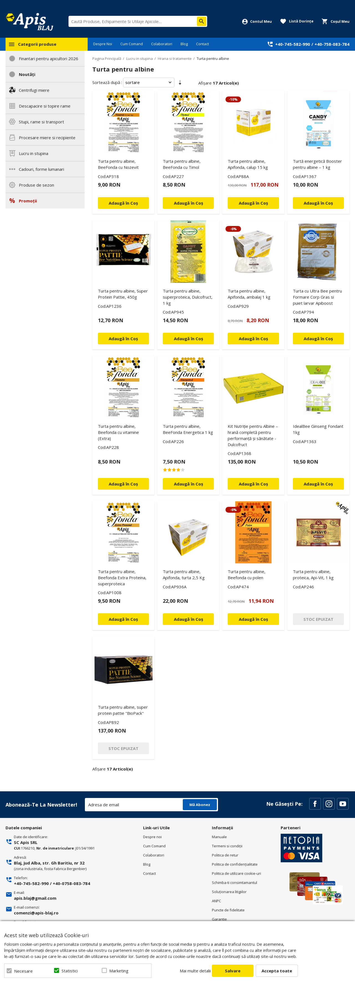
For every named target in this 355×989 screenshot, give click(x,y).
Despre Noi (102, 43)
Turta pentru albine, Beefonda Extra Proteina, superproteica (122, 577)
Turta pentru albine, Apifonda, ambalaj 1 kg (249, 294)
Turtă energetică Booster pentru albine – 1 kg (317, 164)
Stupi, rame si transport (41, 121)
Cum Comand (131, 43)
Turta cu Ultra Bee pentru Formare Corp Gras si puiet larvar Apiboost (317, 297)
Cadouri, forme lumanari (41, 169)
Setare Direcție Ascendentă (180, 83)
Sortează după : (107, 82)
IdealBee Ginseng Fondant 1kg (318, 429)
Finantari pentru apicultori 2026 (48, 58)
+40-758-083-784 (332, 44)
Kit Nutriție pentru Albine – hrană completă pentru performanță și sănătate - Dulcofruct (253, 435)
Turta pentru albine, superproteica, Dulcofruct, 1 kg (187, 297)
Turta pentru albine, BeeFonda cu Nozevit (118, 164)
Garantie (219, 919)
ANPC (216, 900)
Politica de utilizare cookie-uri (236, 873)
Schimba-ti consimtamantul (234, 882)
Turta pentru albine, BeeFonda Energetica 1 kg (188, 429)
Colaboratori (161, 43)
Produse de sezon (36, 185)
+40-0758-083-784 (71, 883)
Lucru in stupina (33, 153)
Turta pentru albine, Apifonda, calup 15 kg (248, 164)
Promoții (28, 201)
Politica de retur (225, 855)
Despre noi (152, 836)
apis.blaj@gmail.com (35, 898)
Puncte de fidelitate (228, 909)
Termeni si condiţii (227, 845)
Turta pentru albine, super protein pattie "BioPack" (123, 710)
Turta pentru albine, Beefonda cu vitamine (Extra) (118, 432)
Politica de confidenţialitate (235, 864)
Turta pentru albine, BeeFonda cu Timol (182, 164)
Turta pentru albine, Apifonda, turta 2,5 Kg (184, 574)
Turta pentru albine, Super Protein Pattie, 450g (123, 294)
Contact (202, 43)
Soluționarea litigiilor (229, 891)
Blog (184, 43)
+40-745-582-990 (292, 44)
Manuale (219, 836)
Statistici (70, 970)
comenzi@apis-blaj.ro (36, 913)
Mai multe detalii (195, 970)
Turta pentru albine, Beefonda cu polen (246, 574)
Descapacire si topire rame (44, 106)
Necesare (23, 971)
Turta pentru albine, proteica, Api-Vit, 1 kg (313, 574)
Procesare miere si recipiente (47, 137)
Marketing (118, 970)
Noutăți (27, 74)
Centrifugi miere (34, 90)
